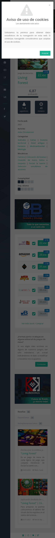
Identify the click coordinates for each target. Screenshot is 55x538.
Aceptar (45, 53)
